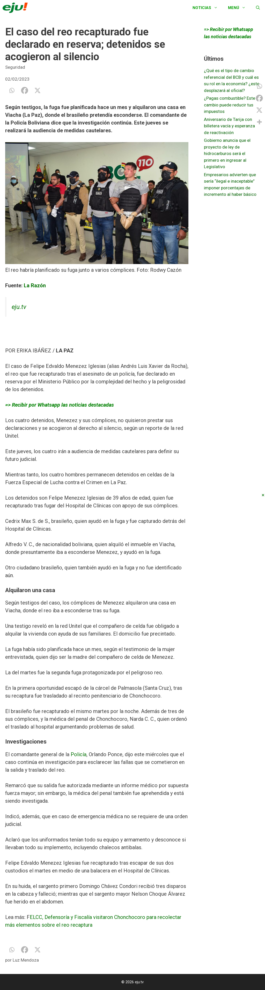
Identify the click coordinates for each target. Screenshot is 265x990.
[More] (259, 122)
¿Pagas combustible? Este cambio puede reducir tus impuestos (229, 105)
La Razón (35, 285)
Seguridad (15, 67)
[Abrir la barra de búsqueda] (258, 8)
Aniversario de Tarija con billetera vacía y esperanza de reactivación (229, 126)
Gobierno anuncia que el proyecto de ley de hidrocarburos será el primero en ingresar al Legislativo (227, 153)
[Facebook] (25, 90)
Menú (239, 8)
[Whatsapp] (12, 90)
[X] (37, 90)
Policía (78, 754)
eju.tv (19, 307)
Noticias (208, 8)
